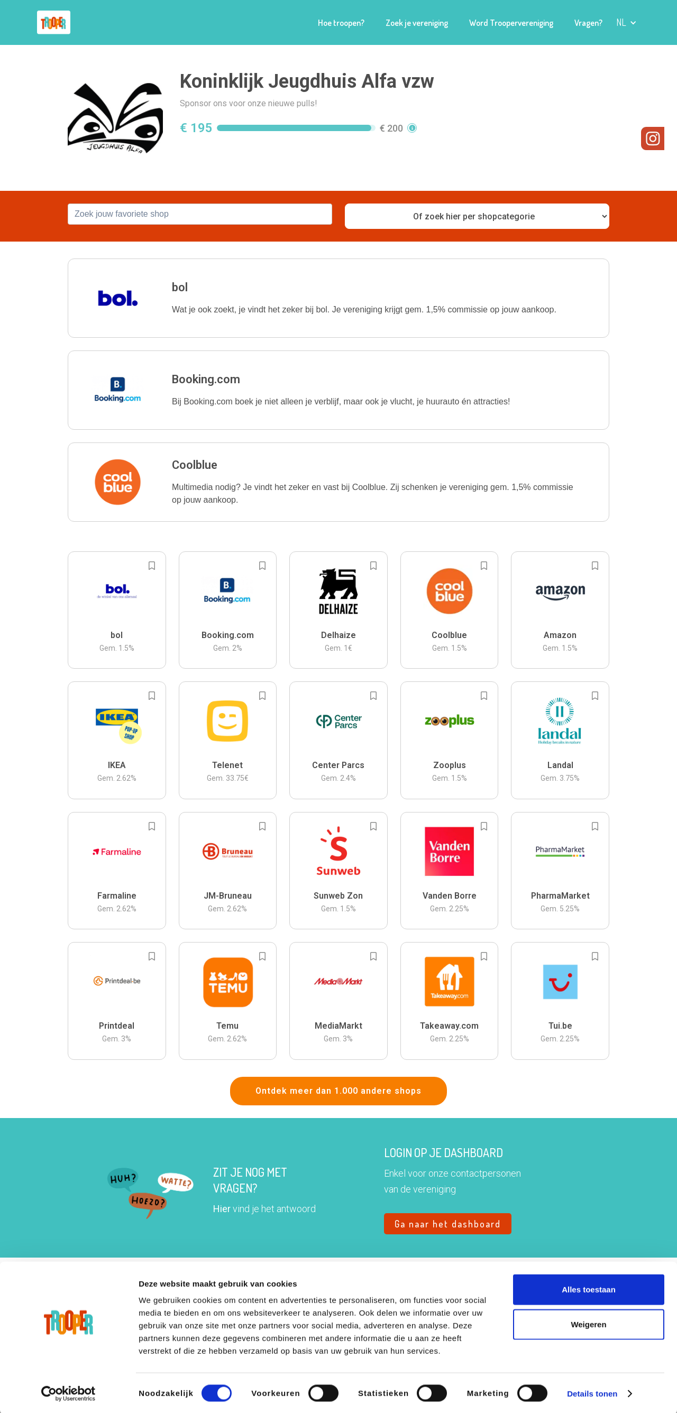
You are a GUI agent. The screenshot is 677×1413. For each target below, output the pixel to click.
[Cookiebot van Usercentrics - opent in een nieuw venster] (68, 1392)
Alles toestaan (589, 1287)
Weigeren (588, 1322)
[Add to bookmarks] (151, 565)
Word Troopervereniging (511, 22)
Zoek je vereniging (417, 22)
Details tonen (592, 1392)
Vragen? (588, 22)
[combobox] (200, 214)
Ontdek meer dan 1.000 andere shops (338, 1091)
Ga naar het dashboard (448, 1224)
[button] (626, 22)
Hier (222, 1208)
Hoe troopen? (341, 22)
